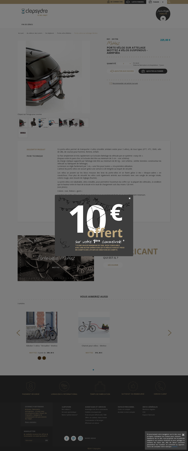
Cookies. (175, 446)
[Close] (130, 198)
